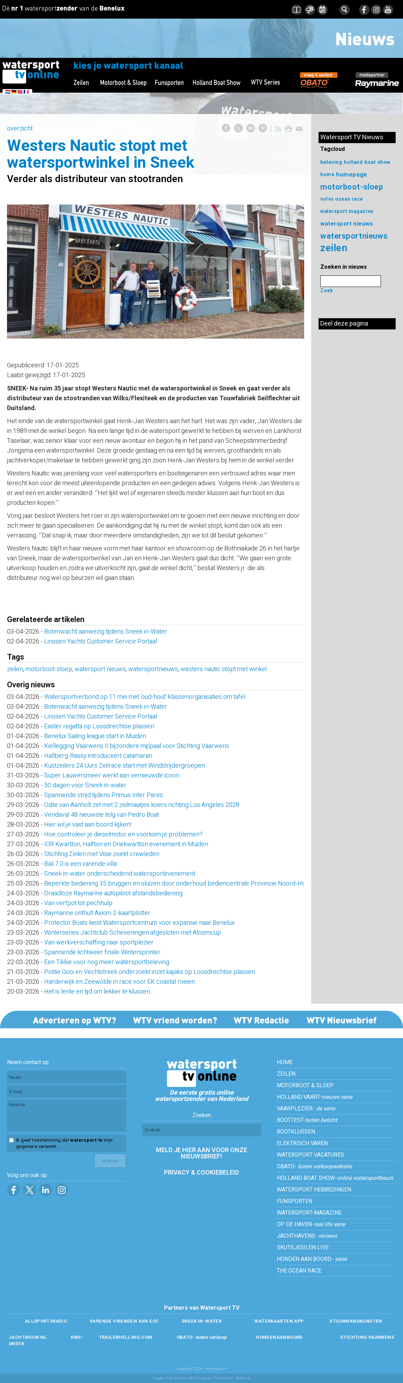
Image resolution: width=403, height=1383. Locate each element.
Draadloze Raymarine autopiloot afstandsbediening (113, 893)
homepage (351, 174)
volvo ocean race (341, 199)
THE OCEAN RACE (299, 1271)
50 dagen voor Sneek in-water (85, 785)
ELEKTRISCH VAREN (302, 1143)
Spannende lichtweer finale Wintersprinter (102, 952)
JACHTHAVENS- (307, 1236)
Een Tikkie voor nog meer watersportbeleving (106, 962)
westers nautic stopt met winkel (223, 669)
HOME (285, 1062)
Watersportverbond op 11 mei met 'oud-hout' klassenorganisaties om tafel (144, 697)
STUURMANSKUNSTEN (355, 1321)
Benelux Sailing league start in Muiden (95, 736)
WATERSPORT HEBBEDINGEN (314, 1189)
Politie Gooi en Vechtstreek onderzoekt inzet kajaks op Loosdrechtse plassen (149, 972)
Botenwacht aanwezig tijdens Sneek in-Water (105, 631)
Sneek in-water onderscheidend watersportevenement (119, 873)
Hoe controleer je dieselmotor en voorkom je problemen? (123, 834)
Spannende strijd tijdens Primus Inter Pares (103, 795)
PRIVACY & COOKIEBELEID (201, 1172)
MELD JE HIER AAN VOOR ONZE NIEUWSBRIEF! (201, 1153)
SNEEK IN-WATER (201, 1321)
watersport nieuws (100, 669)
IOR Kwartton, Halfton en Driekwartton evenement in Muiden (126, 844)
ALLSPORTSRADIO (46, 1321)
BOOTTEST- (307, 1120)
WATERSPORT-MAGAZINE (309, 1213)
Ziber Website (176, 1378)
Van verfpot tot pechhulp (78, 903)
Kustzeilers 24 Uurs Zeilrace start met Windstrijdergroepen (124, 765)
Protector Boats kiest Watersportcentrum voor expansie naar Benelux (139, 923)
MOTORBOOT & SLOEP (305, 1085)
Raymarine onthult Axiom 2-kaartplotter (97, 913)
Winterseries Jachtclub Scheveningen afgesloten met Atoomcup (134, 932)
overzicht (20, 128)
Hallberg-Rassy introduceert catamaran (98, 756)
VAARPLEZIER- (306, 1108)
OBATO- (314, 1166)
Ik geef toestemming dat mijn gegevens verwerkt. (64, 1143)
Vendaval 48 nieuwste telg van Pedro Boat (101, 815)
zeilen (15, 669)
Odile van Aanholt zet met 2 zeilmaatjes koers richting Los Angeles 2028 (141, 805)
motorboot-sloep (49, 669)
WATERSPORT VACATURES (310, 1155)
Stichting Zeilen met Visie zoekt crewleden (101, 854)
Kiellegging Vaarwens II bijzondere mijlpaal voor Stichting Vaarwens (136, 746)
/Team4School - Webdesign (231, 1378)
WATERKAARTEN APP (279, 1321)
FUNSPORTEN (294, 1201)
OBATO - (202, 1337)
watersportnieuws (153, 669)
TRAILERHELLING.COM (125, 1337)
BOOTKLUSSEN (296, 1132)
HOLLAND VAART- (314, 1097)
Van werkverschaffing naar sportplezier (99, 942)
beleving (331, 162)
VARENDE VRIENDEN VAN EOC (124, 1321)
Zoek (326, 290)
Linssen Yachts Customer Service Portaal (100, 641)
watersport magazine (347, 211)
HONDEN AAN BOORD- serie (312, 1259)
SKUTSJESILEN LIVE (303, 1247)
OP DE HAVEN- (311, 1224)
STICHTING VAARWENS (367, 1337)
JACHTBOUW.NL (28, 1337)
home (327, 174)
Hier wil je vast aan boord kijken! (87, 824)
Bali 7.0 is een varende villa (80, 864)
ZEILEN (286, 1074)
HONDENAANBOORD (279, 1337)
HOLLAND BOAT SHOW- (335, 1178)
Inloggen (158, 1378)
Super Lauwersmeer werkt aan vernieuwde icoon (111, 775)
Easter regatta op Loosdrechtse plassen (99, 726)
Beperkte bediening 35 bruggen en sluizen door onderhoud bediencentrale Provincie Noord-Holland (181, 883)
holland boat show (367, 162)
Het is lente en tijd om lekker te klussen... (99, 991)
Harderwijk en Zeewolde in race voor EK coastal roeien (119, 982)
